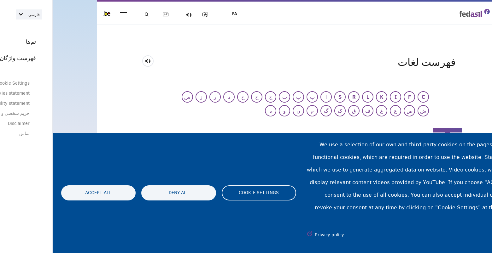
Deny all (126, 193)
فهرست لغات (117, 14)
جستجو (95, 14)
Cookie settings (206, 193)
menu (70, 13)
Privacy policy (276, 235)
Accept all (45, 193)
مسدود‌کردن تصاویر (160, 14)
